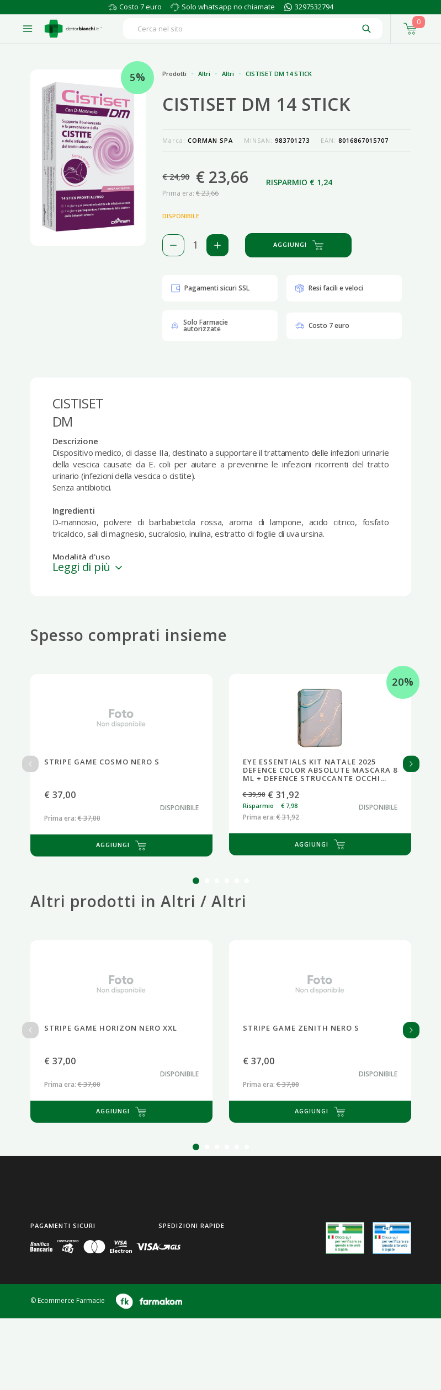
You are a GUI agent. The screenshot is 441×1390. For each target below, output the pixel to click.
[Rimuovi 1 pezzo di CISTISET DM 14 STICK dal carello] (173, 245)
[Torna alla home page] (73, 28)
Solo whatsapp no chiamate (228, 7)
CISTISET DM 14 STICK (279, 73)
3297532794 (314, 7)
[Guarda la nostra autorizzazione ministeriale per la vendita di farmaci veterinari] (392, 1238)
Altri (204, 73)
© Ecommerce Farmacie (67, 1300)
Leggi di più (88, 566)
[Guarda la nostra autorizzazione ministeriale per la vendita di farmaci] (345, 1238)
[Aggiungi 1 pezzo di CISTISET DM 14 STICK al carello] (217, 245)
